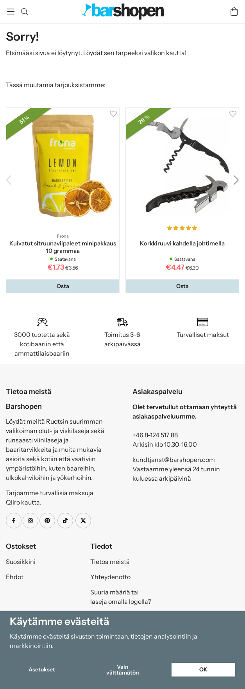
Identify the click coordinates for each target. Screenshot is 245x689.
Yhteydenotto (110, 577)
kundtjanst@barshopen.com (173, 460)
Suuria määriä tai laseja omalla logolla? (120, 596)
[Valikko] (11, 11)
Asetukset (42, 669)
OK (203, 669)
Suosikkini (21, 562)
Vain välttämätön (122, 669)
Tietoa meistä (110, 562)
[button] (62, 286)
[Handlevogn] (234, 11)
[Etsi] (24, 11)
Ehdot (14, 577)
